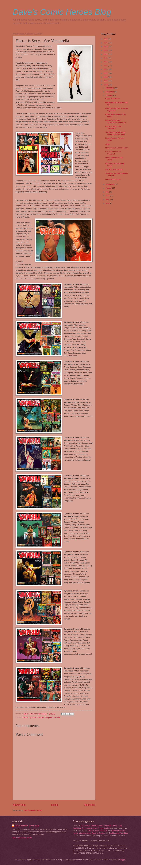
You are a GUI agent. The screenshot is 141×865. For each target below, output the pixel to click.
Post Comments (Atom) (33, 810)
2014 (106, 85)
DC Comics (85, 826)
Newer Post (19, 804)
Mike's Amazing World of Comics (92, 833)
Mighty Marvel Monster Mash (116, 148)
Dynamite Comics (110, 826)
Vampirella (49, 717)
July (107, 192)
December (110, 88)
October (109, 95)
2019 (106, 66)
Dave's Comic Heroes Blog (62, 12)
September (110, 184)
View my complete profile (22, 838)
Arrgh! (107, 144)
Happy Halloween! (112, 99)
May (107, 199)
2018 (106, 69)
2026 (106, 39)
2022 (106, 54)
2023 (106, 50)
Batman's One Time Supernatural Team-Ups (115, 121)
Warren (57, 717)
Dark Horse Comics (89, 828)
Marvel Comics (96, 826)
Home (54, 804)
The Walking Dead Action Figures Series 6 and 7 (115, 133)
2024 (106, 46)
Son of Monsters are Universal (113, 153)
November (110, 92)
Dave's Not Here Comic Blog (27, 826)
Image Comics (103, 828)
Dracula (25, 717)
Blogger (122, 860)
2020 (106, 62)
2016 (106, 77)
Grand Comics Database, (98, 831)
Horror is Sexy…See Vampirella (113, 127)
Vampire (40, 717)
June (108, 195)
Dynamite (32, 717)
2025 (106, 43)
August (109, 188)
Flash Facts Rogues (113, 179)
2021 (106, 58)
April (108, 203)
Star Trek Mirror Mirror (114, 169)
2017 (106, 73)
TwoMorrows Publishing (118, 833)
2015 (106, 81)
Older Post (89, 804)
